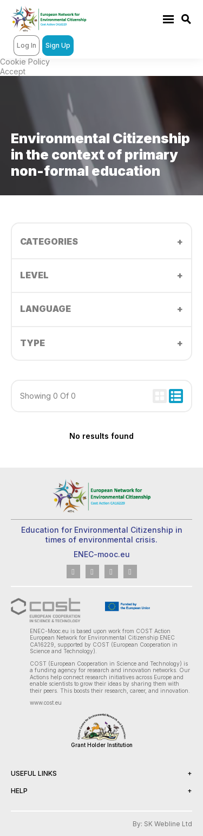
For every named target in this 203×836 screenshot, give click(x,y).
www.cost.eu (46, 702)
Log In (26, 45)
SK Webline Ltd (168, 824)
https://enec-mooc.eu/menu (168, 18)
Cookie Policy (25, 61)
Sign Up (57, 45)
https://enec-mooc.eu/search (186, 19)
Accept (12, 71)
